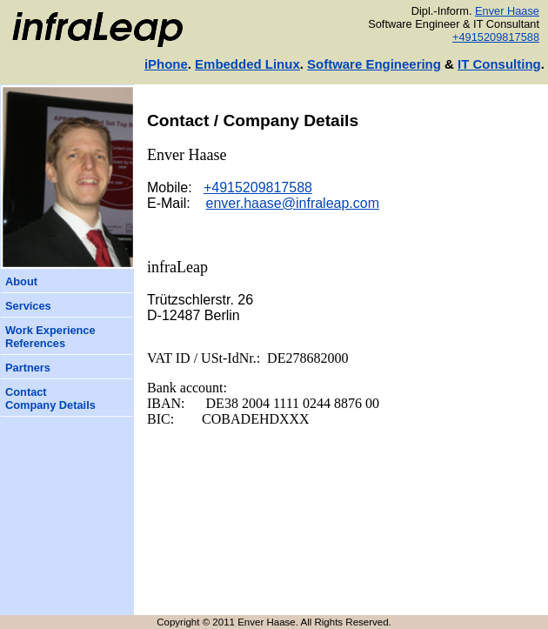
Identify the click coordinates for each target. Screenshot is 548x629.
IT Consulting (499, 64)
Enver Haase (507, 10)
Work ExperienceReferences (50, 337)
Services (28, 305)
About (21, 281)
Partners (27, 367)
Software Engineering (374, 64)
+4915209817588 (495, 36)
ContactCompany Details (50, 398)
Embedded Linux (247, 64)
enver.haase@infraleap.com (292, 203)
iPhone (166, 64)
